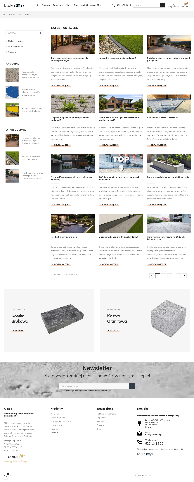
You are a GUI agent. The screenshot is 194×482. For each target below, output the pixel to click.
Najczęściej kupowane (61, 453)
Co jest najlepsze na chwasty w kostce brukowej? (70, 119)
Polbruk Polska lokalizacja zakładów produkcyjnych (31, 92)
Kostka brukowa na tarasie (64, 237)
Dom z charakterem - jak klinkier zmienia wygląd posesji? (119, 119)
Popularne (12, 64)
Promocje (55, 445)
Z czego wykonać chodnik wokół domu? (118, 237)
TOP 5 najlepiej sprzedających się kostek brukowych (119, 178)
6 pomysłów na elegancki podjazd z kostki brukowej (72, 178)
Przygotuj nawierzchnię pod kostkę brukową (32, 110)
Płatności (101, 467)
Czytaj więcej (62, 86)
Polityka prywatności (106, 460)
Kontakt (54, 464)
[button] (153, 331)
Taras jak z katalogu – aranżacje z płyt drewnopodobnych (31, 140)
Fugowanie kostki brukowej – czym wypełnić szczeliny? (30, 74)
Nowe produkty (58, 449)
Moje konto (56, 461)
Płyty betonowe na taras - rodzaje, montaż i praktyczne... (168, 59)
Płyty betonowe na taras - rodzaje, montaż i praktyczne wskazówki (32, 175)
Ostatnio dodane (16, 130)
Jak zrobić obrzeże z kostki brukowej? (31, 158)
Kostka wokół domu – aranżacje (163, 118)
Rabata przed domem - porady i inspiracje (168, 177)
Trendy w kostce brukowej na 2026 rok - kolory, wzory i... (166, 238)
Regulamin (102, 463)
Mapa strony (56, 457)
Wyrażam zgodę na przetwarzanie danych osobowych (85, 391)
